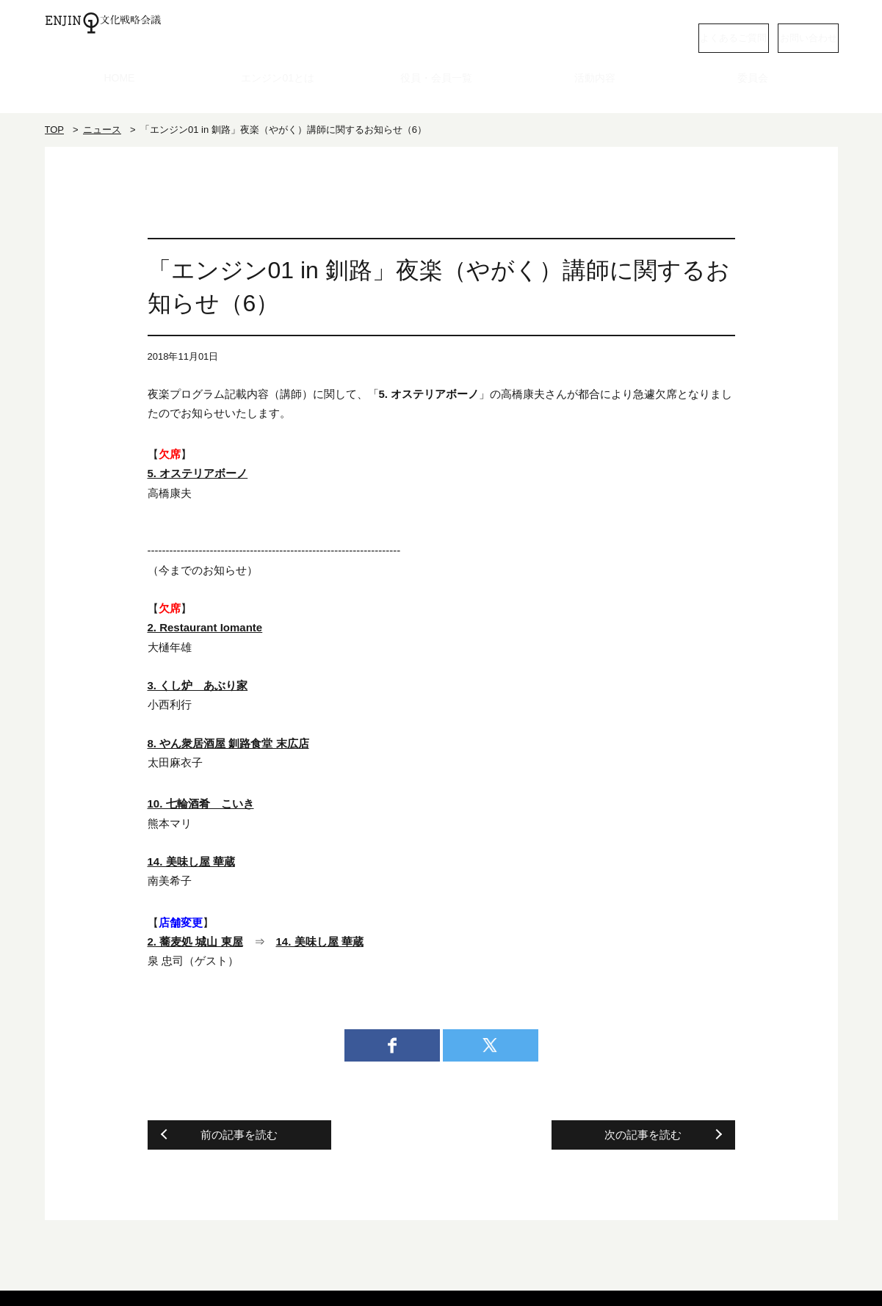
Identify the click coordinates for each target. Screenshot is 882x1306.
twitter (490, 1046)
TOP (55, 130)
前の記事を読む (239, 1135)
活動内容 (600, 91)
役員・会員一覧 (441, 91)
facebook (392, 1046)
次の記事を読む (643, 1135)
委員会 (758, 91)
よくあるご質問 (650, 36)
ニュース (102, 130)
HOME (123, 91)
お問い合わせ (779, 36)
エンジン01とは (282, 91)
